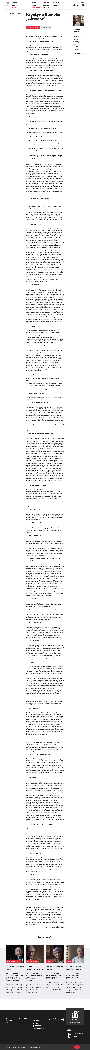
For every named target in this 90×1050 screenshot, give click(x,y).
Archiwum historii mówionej (15, 13)
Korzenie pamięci (36, 4)
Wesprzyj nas (46, 5)
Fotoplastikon (56, 4)
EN (83, 2)
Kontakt (13, 5)
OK (77, 1047)
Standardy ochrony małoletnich (38, 1029)
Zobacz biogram (77, 53)
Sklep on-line (46, 7)
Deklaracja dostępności (36, 1021)
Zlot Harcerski (46, 2)
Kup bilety (14, 7)
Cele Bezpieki (56, 2)
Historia (34, 2)
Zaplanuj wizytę (15, 4)
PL (81, 2)
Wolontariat (46, 4)
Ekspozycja (14, 2)
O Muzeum (36, 1019)
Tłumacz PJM (23, 1019)
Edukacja (34, 5)
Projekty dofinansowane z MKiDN (37, 1025)
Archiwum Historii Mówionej (33, 27)
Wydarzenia (55, 5)
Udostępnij (47, 27)
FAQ (7, 1022)
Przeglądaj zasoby (36, 7)
